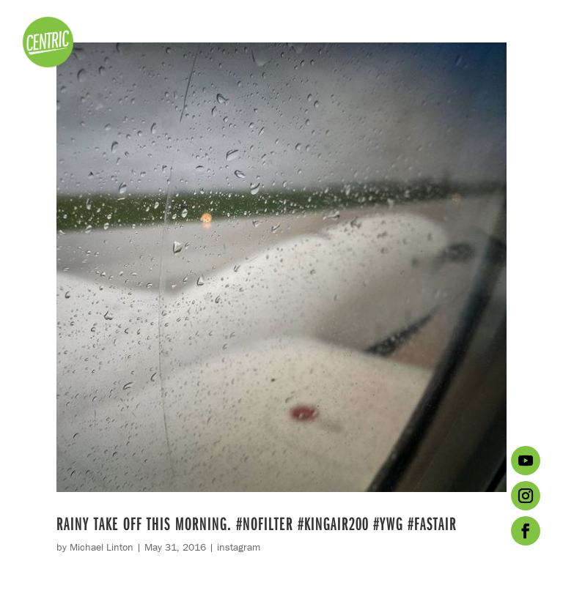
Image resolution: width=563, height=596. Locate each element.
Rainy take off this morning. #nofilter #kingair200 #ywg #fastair (256, 523)
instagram (238, 547)
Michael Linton (101, 547)
